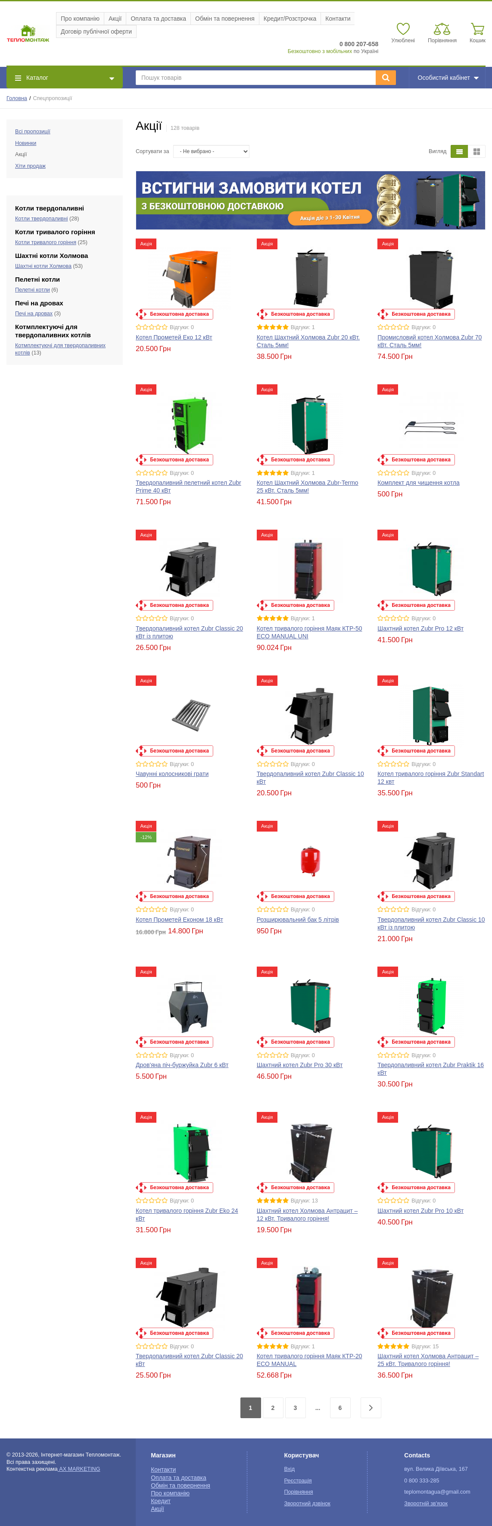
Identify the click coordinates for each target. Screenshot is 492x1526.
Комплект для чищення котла (418, 482)
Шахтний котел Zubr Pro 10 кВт (420, 1210)
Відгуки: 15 (425, 1347)
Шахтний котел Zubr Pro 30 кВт (300, 1064)
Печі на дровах (34, 314)
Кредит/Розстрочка (290, 18)
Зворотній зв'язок (426, 1504)
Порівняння (298, 1492)
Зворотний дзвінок (307, 1504)
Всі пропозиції (32, 132)
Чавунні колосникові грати (172, 773)
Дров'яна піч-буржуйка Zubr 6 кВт (182, 1064)
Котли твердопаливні (41, 219)
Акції (115, 18)
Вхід (289, 1469)
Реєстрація (297, 1481)
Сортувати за (152, 151)
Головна (16, 98)
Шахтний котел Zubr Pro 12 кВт (420, 628)
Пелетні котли (32, 290)
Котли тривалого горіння (45, 242)
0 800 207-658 (358, 44)
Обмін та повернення (225, 18)
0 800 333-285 (421, 1481)
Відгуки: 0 (182, 327)
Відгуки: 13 (304, 1201)
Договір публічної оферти (96, 31)
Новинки (25, 143)
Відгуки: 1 (303, 327)
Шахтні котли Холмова (43, 266)
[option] (310, 200)
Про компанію (80, 18)
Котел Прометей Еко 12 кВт (174, 337)
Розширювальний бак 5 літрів (298, 919)
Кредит (161, 1501)
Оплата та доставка (158, 18)
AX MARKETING (79, 1469)
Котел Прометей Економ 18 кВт (179, 919)
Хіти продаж (30, 166)
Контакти (337, 18)
